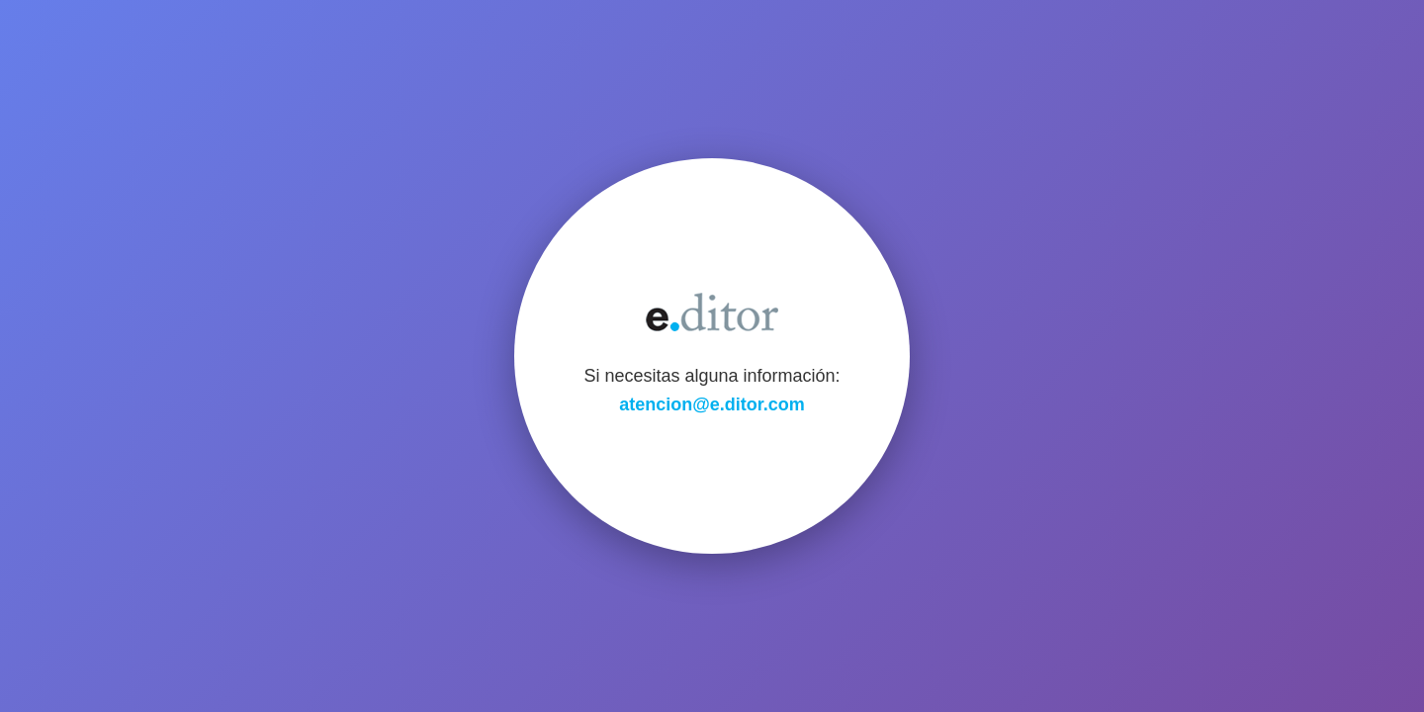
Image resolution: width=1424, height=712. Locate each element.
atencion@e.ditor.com (712, 404)
